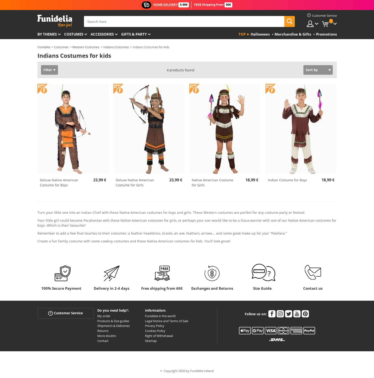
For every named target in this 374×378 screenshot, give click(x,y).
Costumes (73, 34)
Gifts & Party (134, 34)
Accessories (102, 34)
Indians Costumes (116, 47)
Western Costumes (85, 47)
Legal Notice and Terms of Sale (166, 321)
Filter (47, 70)
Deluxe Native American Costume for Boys (59, 182)
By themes (47, 34)
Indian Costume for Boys (287, 180)
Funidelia (43, 47)
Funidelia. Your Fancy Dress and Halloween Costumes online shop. (54, 21)
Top (242, 34)
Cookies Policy (155, 331)
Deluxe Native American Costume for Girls (135, 182)
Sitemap (151, 341)
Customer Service (65, 312)
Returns (103, 331)
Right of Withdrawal (159, 336)
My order (103, 316)
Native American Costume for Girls (212, 182)
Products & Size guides (113, 321)
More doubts (106, 336)
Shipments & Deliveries (113, 326)
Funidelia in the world (160, 316)
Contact (103, 341)
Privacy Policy (154, 326)
